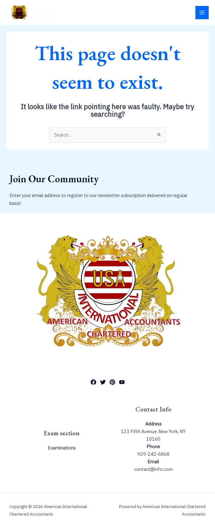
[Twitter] (103, 382)
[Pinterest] (112, 382)
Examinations (62, 448)
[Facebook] (93, 382)
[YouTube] (122, 382)
